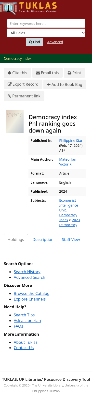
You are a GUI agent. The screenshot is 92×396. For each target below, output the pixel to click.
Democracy (68, 224)
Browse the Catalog (32, 293)
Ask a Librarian (27, 320)
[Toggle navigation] (84, 7)
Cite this (17, 73)
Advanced (55, 42)
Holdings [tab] (16, 239)
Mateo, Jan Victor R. (67, 162)
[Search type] (46, 33)
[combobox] (46, 23)
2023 (76, 220)
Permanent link (24, 96)
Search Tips (24, 315)
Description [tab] (42, 239)
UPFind (12, 6)
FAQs (18, 326)
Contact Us (24, 347)
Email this (47, 73)
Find (34, 42)
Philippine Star (70, 140)
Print (74, 73)
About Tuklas (26, 342)
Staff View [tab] (71, 239)
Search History (27, 271)
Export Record (23, 84)
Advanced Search (29, 277)
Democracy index (17, 58)
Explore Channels (30, 299)
